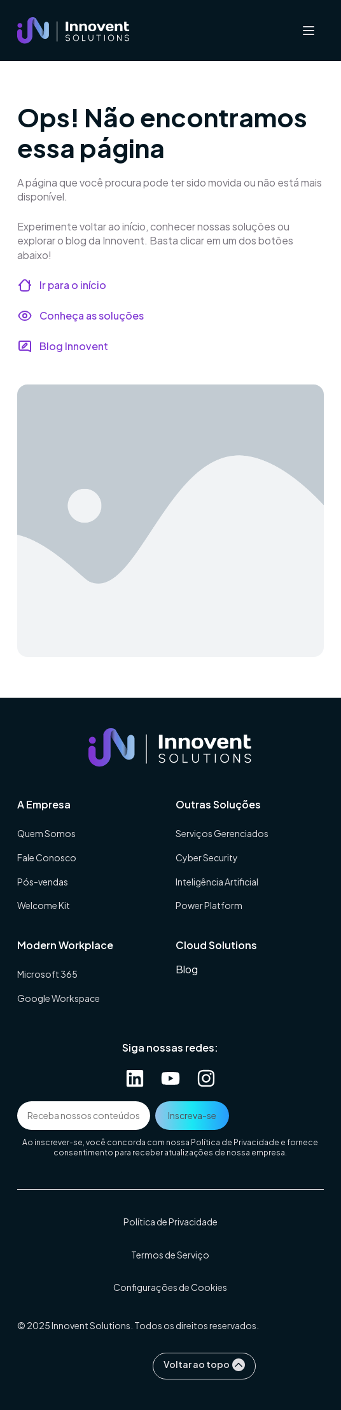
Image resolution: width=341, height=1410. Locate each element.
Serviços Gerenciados (222, 833)
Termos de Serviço (170, 1254)
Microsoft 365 (47, 974)
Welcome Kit (43, 905)
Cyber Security (207, 857)
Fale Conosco (46, 857)
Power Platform (209, 905)
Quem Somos (46, 833)
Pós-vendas (42, 881)
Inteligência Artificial (217, 881)
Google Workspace (58, 998)
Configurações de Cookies (170, 1287)
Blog (187, 969)
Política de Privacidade (235, 1142)
